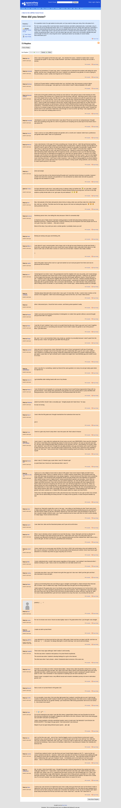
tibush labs (64, 805)
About (81, 8)
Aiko (28, 534)
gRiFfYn (29, 640)
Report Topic (95, 38)
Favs (67, 8)
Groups (57, 8)
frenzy (28, 669)
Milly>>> (29, 246)
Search (76, 2)
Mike (28, 561)
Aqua (28, 712)
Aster (28, 509)
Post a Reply (26, 47)
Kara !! (29, 415)
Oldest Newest (34, 52)
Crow (28, 432)
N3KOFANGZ (26, 369)
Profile (27, 36)
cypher (29, 263)
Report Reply (94, 64)
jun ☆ (28, 274)
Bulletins (47, 8)
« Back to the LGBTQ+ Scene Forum (32, 13)
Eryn (28, 611)
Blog (43, 8)
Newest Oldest (46, 52)
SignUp (98, 2)
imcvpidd (29, 120)
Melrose (29, 144)
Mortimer (29, 84)
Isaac (28, 236)
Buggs (28, 338)
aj (27, 171)
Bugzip (29, 314)
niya (28, 58)
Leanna (29, 753)
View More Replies (93, 799)
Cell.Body (25, 294)
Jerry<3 (29, 133)
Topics (27, 34)
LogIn (93, 2)
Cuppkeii (29, 651)
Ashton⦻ (29, 71)
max (28, 738)
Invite (70, 8)
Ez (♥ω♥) (29, 216)
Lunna (28, 620)
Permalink (88, 64)
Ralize (28, 584)
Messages (38, 8)
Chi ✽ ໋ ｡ (29, 697)
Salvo (28, 787)
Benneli (29, 688)
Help (90, 2)
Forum (52, 8)
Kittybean (29, 402)
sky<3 (28, 524)
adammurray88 (26, 631)
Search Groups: (52, 2)
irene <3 (29, 380)
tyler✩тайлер (26, 443)
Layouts (63, 8)
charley (29, 573)
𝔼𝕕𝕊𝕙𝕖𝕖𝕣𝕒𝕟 (26, 771)
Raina (28, 325)
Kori (28, 202)
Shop (77, 8)
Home (23, 8)
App (74, 8)
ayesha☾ (29, 349)
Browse (28, 8)
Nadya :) (29, 389)
